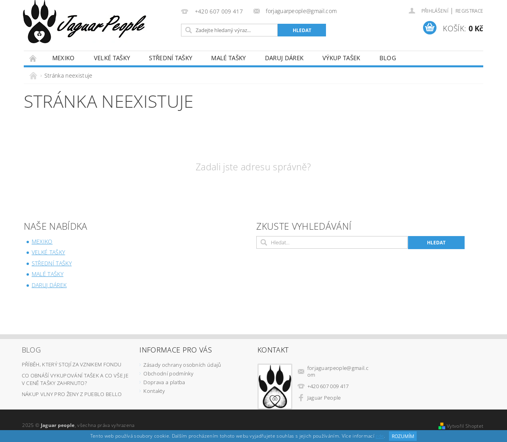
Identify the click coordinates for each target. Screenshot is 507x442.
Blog (387, 58)
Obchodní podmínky (168, 373)
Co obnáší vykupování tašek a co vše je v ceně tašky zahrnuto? (75, 379)
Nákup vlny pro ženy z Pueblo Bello (72, 394)
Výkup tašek (341, 58)
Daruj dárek (284, 58)
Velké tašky (112, 58)
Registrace (469, 11)
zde (379, 436)
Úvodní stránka (33, 58)
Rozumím (403, 436)
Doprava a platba (164, 382)
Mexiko (63, 58)
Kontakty (154, 390)
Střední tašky (170, 58)
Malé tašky (228, 58)
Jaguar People (324, 397)
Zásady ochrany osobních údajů (182, 364)
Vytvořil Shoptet (465, 426)
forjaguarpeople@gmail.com (337, 371)
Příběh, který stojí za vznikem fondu (72, 364)
